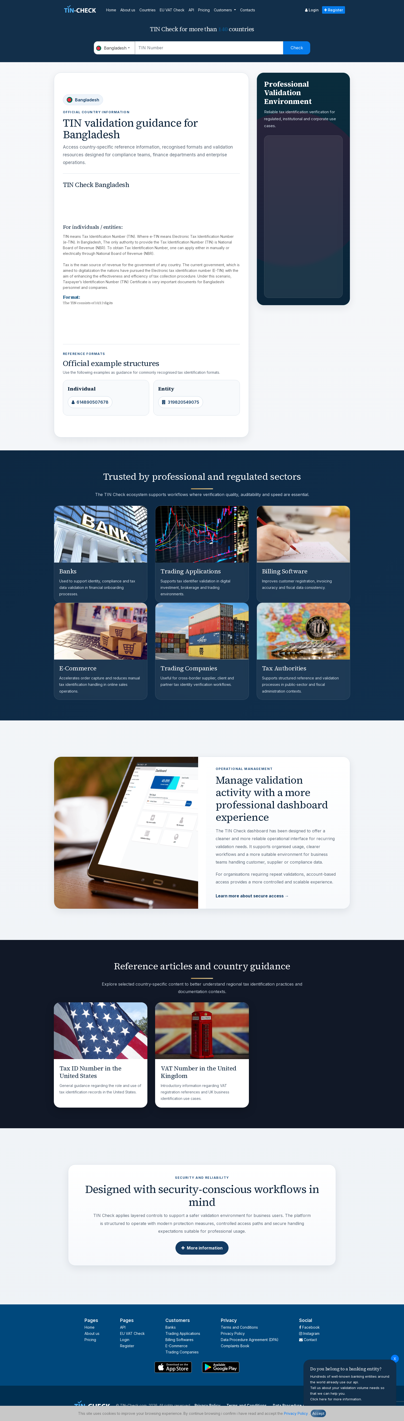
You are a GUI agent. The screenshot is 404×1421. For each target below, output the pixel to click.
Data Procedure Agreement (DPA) (250, 1339)
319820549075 (180, 402)
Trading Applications (182, 1333)
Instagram (309, 1333)
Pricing (204, 10)
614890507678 (90, 402)
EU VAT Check (172, 10)
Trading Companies (182, 1352)
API (191, 10)
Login (312, 10)
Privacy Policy (296, 1413)
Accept (318, 1413)
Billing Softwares (179, 1339)
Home (111, 10)
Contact (308, 1339)
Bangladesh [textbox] (111, 48)
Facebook (309, 1327)
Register (333, 10)
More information (202, 1248)
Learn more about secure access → (252, 895)
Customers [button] (223, 10)
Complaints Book (235, 1346)
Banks (170, 1327)
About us (127, 10)
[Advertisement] (156, 202)
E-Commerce (176, 1346)
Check (297, 47)
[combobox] (114, 47)
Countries (147, 10)
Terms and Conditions (239, 1327)
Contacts (247, 10)
